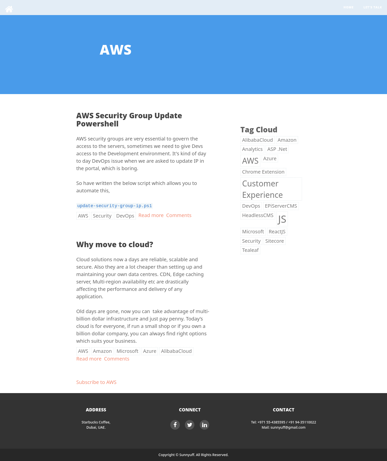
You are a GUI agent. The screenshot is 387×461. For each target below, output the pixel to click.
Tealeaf (250, 250)
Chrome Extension (263, 171)
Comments (179, 215)
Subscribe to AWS (96, 382)
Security (102, 215)
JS (282, 219)
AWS (83, 215)
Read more (151, 215)
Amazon (102, 351)
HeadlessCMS (257, 215)
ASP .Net (277, 149)
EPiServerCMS (281, 205)
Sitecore (274, 241)
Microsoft (127, 351)
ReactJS (277, 231)
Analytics (252, 149)
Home (349, 7)
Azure (149, 351)
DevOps (125, 215)
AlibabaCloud (176, 351)
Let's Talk (373, 7)
